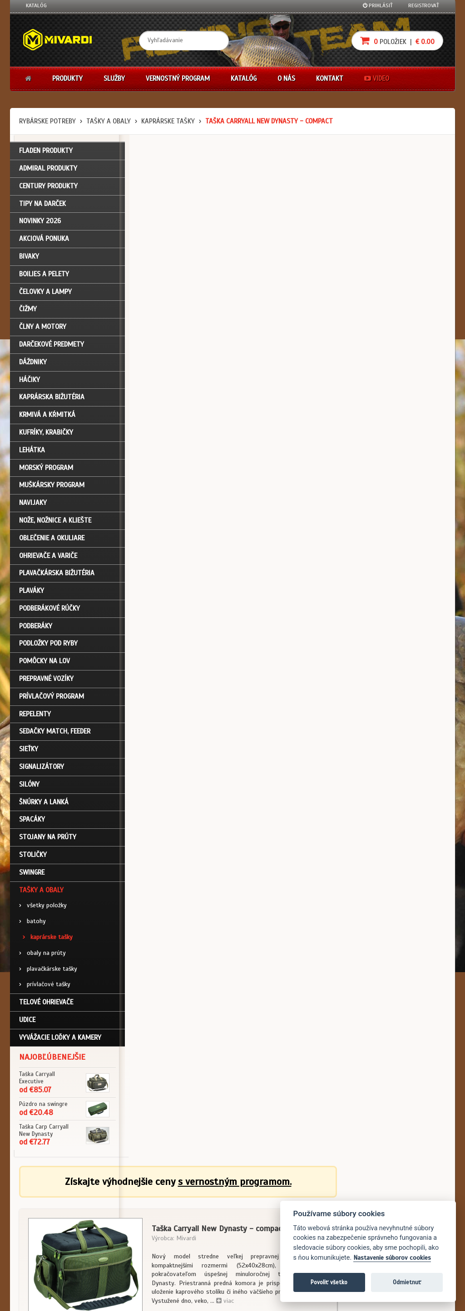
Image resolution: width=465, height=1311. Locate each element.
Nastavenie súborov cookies (392, 1258)
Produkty (67, 78)
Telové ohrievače (46, 1004)
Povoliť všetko (329, 1282)
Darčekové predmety (51, 346)
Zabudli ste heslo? (49, 1234)
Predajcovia (185, 1234)
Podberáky (35, 628)
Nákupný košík (43, 1222)
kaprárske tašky (168, 121)
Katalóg (36, 5)
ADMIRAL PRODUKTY (48, 170)
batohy (32, 923)
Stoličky (33, 856)
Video (376, 78)
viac (334, 278)
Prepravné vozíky (46, 681)
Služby (114, 78)
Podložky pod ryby (48, 645)
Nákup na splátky (265, 1210)
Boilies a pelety (44, 276)
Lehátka (32, 452)
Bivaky (29, 258)
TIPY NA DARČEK (42, 205)
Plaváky (31, 593)
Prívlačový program (51, 698)
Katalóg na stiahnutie (198, 1197)
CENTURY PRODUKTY (48, 188)
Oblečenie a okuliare (51, 540)
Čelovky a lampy (45, 293)
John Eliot (108, 1299)
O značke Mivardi (192, 1222)
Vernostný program (178, 78)
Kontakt (329, 78)
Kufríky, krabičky (46, 434)
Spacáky (32, 821)
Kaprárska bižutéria (51, 399)
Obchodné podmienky (125, 1197)
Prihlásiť (378, 5)
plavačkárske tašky (48, 970)
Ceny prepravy (43, 1270)
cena (397, 356)
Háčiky (29, 381)
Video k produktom (49, 1258)
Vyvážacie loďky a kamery (60, 1039)
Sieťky (28, 751)
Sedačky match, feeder (54, 733)
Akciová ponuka (44, 241)
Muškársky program (51, 487)
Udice (27, 1021)
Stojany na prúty (47, 839)
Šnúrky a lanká (44, 804)
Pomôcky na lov (44, 663)
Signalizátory (41, 768)
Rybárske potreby (47, 121)
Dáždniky (33, 364)
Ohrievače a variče (48, 557)
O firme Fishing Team (196, 1210)
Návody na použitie (49, 1246)
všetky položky (43, 907)
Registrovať (423, 5)
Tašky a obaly (108, 121)
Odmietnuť (407, 1282)
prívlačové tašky (44, 986)
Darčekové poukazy (268, 1197)
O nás (286, 78)
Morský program (46, 469)
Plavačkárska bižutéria (56, 575)
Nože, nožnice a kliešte (55, 522)
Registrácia (40, 1210)
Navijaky (33, 505)
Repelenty (35, 716)
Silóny (29, 786)
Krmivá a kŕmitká (47, 417)
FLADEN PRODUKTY (46, 153)
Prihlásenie (40, 1197)
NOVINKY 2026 (40, 223)
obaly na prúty (42, 955)
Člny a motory (42, 329)
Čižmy (28, 311)
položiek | (397, 40)
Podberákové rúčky (49, 610)
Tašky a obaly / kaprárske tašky (178, 617)
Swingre (32, 874)
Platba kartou (261, 1222)
